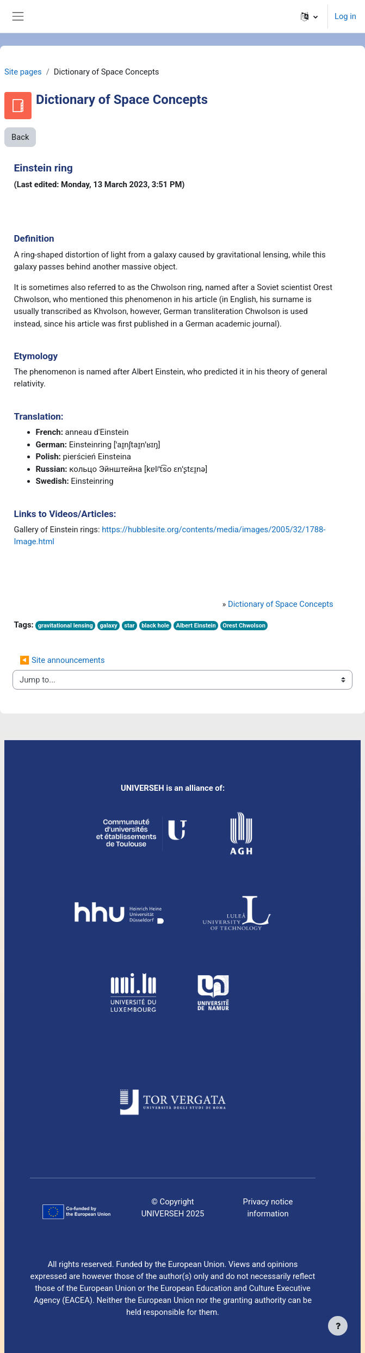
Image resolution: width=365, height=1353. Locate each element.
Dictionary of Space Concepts (280, 604)
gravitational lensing (65, 625)
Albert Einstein (195, 625)
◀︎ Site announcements (62, 660)
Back (20, 137)
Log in (345, 16)
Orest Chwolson (243, 625)
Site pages (23, 72)
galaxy (108, 625)
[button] (309, 16)
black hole (155, 625)
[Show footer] (338, 1326)
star (129, 625)
